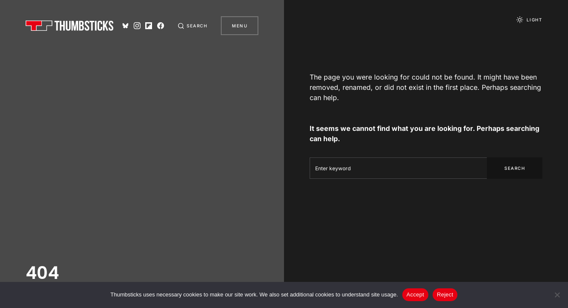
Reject (445, 294)
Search (514, 168)
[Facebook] (160, 25)
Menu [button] (239, 25)
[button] (193, 25)
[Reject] (557, 294)
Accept (415, 294)
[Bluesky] (125, 25)
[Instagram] (137, 25)
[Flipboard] (148, 25)
